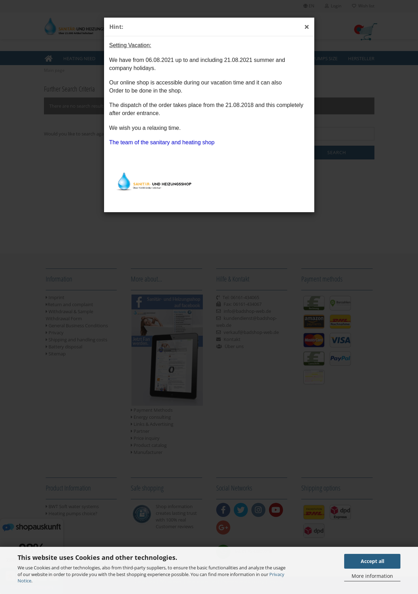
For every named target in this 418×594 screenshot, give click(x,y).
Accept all (372, 561)
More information (372, 576)
